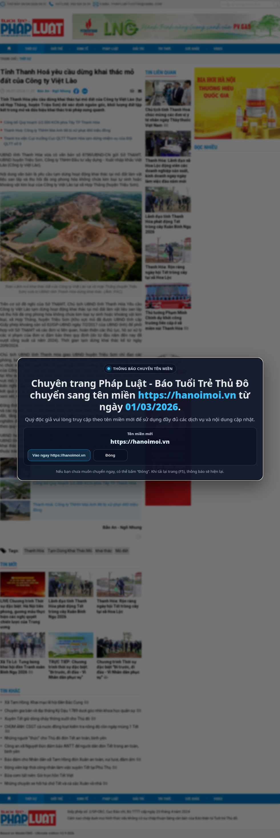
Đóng (110, 455)
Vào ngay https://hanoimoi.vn (59, 455)
